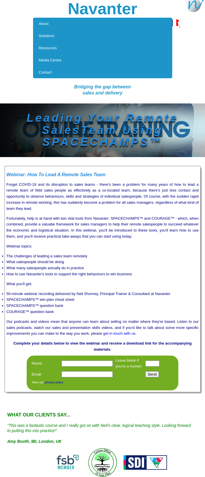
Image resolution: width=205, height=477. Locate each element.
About (44, 23)
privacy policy (54, 382)
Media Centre (50, 60)
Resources (48, 48)
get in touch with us (119, 333)
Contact (45, 72)
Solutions (46, 36)
